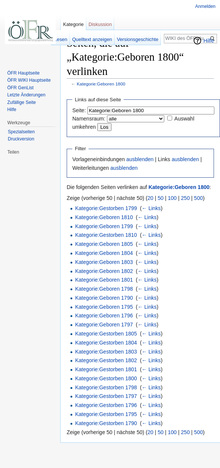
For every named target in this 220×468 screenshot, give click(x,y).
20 (151, 198)
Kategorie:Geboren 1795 (104, 307)
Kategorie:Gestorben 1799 (106, 208)
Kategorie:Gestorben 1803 (106, 352)
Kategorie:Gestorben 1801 (106, 369)
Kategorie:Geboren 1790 (104, 298)
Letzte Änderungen (26, 95)
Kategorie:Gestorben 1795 (106, 414)
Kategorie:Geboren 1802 (104, 271)
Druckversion (21, 139)
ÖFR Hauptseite (23, 73)
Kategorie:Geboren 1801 (104, 280)
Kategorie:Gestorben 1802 (106, 360)
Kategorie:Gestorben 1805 (106, 334)
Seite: (79, 110)
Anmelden (205, 6)
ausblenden (139, 159)
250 (185, 198)
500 (198, 198)
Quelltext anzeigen (92, 39)
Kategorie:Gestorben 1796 (106, 405)
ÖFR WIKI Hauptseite (28, 80)
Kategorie (73, 24)
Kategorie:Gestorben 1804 (106, 343)
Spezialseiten (21, 131)
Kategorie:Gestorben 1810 (106, 235)
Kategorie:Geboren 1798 (104, 289)
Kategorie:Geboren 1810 (104, 217)
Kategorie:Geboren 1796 (104, 316)
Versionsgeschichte (137, 39)
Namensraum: (88, 119)
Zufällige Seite (21, 102)
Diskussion (100, 24)
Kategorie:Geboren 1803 (104, 262)
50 (161, 198)
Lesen (60, 39)
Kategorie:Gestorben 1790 (106, 423)
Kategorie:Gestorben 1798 (106, 387)
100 (172, 198)
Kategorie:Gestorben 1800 (106, 378)
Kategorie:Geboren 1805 (104, 244)
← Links (151, 208)
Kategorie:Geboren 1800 (101, 83)
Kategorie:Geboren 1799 (104, 226)
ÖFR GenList (20, 87)
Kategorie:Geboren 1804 (104, 253)
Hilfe (208, 41)
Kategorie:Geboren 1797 (104, 325)
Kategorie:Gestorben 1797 (106, 396)
